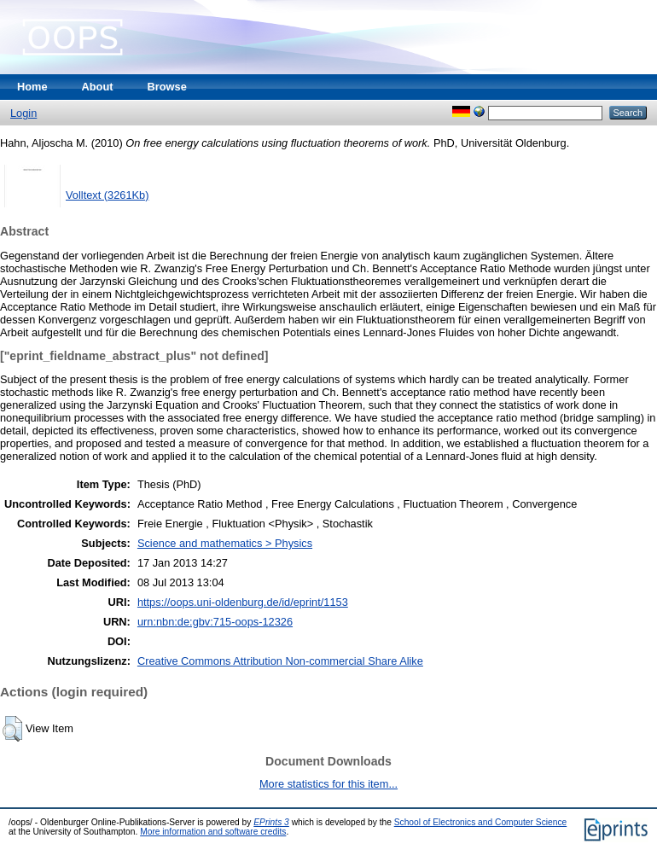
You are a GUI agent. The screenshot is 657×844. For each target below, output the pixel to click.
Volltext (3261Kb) (107, 195)
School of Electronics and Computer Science (480, 822)
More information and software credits (213, 831)
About (97, 86)
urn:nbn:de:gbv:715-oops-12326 (215, 621)
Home (32, 86)
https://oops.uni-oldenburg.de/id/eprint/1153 (242, 602)
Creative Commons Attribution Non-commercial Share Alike (280, 661)
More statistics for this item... (328, 783)
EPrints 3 (271, 822)
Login (23, 113)
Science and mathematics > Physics (224, 543)
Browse (167, 86)
